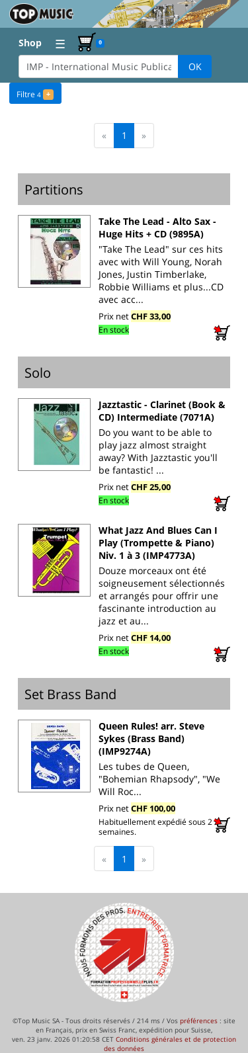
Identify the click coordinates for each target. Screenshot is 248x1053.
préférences (199, 1020)
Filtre (35, 93)
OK (195, 66)
